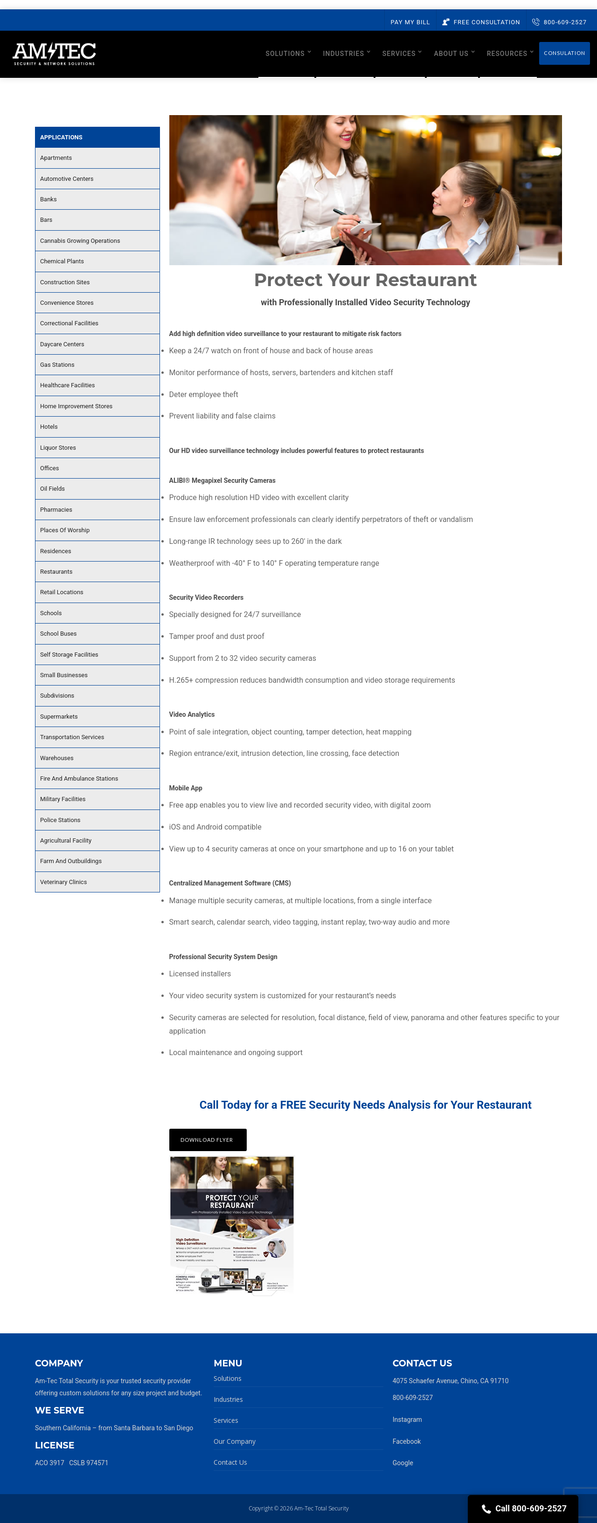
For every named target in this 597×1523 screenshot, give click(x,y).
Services (226, 1420)
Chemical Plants (62, 261)
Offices (49, 468)
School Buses (58, 633)
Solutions (228, 1378)
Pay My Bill (410, 22)
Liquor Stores (58, 447)
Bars (46, 219)
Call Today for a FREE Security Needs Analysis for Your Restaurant (366, 1104)
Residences (55, 551)
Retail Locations (61, 592)
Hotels (49, 426)
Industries (228, 1399)
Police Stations (60, 819)
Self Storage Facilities (69, 654)
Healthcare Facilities (67, 385)
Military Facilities (62, 799)
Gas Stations (57, 364)
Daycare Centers (62, 344)
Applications (61, 137)
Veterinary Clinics (63, 881)
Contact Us (230, 1462)
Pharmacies (56, 509)
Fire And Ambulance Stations (79, 778)
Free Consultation (481, 22)
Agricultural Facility (65, 840)
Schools (51, 613)
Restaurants (56, 571)
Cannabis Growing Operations (80, 240)
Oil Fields (52, 488)
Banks (48, 199)
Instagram (407, 1419)
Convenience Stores (67, 302)
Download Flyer (206, 1140)
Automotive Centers (66, 178)
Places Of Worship (65, 530)
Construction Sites (65, 282)
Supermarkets (59, 716)
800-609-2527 (559, 22)
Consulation (564, 53)
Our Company (235, 1441)
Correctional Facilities (69, 323)
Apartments (56, 157)
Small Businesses (64, 675)
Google (403, 1463)
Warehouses (57, 758)
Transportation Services (72, 737)
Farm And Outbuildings (71, 861)
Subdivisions (57, 695)
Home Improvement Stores (76, 406)
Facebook (407, 1441)
